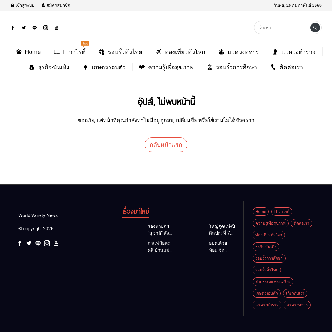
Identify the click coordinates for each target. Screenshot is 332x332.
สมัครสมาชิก (55, 5)
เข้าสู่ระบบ (22, 5)
